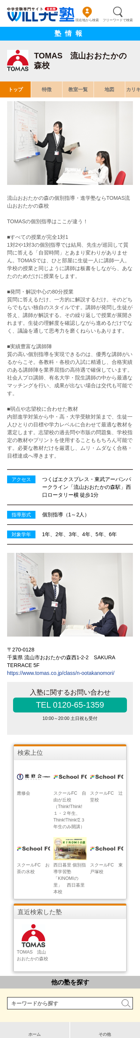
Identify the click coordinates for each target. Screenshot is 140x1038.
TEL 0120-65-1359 (70, 704)
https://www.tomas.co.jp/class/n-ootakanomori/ (61, 673)
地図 (109, 89)
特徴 (47, 89)
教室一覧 (78, 89)
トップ (15, 89)
